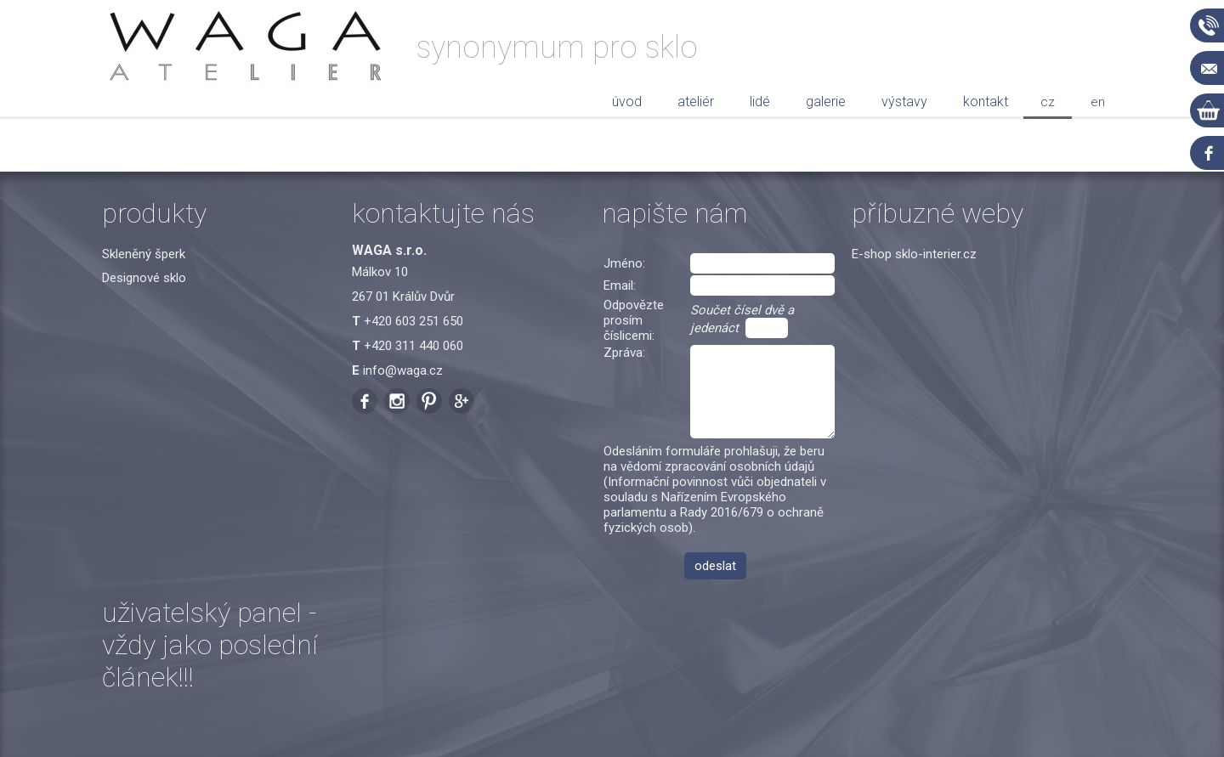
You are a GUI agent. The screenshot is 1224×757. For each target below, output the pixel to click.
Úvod (627, 101)
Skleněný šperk (143, 254)
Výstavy (904, 101)
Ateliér (695, 101)
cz (1047, 102)
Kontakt (985, 101)
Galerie (826, 101)
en (1098, 102)
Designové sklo (144, 277)
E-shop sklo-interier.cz (914, 254)
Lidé (760, 101)
